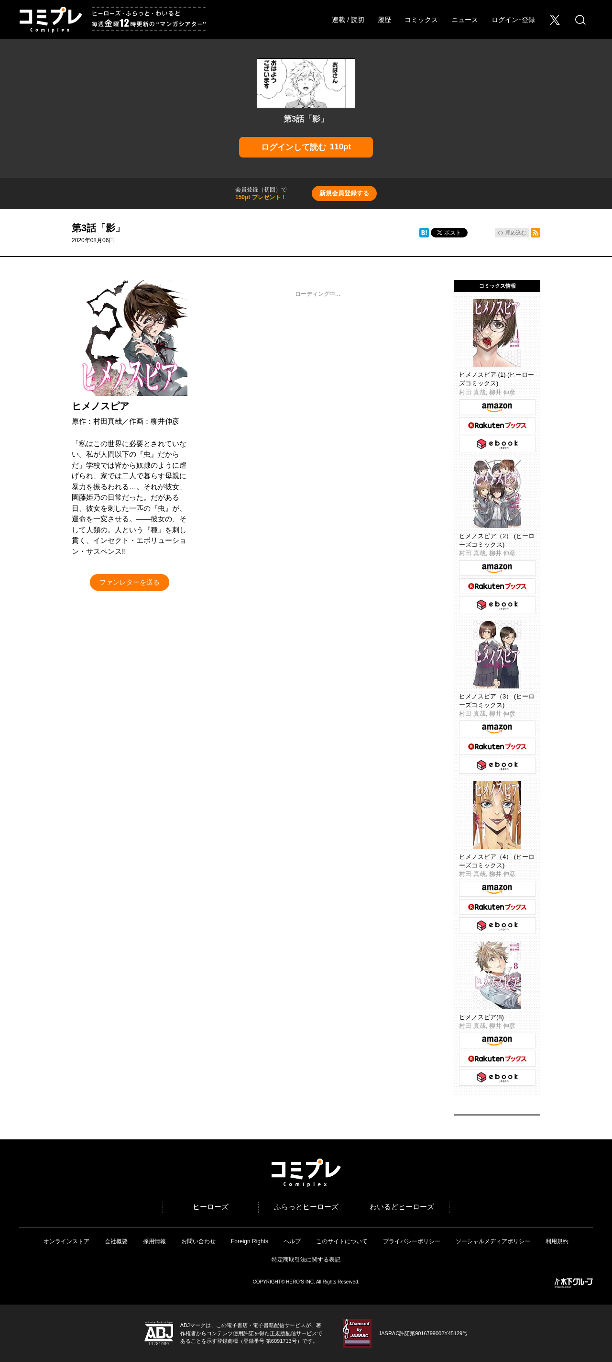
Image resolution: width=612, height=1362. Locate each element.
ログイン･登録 (513, 19)
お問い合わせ (198, 1241)
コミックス (421, 19)
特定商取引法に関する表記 (306, 1259)
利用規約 (557, 1241)
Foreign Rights (249, 1241)
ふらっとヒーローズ (306, 1207)
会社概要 (116, 1241)
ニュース (464, 19)
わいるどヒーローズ (402, 1207)
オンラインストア (66, 1241)
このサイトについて (342, 1241)
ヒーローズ (211, 1207)
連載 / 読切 (348, 19)
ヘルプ (292, 1241)
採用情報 (154, 1241)
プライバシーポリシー (411, 1241)
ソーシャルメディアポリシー (493, 1241)
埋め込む (515, 233)
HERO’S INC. (300, 1281)
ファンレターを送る (129, 582)
